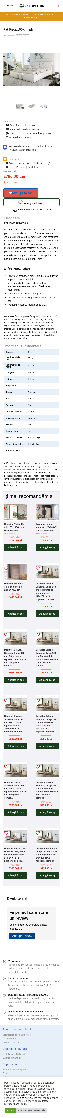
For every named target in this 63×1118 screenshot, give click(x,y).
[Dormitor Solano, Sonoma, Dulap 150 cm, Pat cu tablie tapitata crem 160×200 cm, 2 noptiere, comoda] (15, 770)
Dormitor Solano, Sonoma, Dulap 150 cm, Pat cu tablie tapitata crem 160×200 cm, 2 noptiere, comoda (15, 790)
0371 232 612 (32, 14)
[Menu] (8, 5)
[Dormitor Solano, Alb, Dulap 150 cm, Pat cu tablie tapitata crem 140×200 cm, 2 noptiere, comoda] (47, 836)
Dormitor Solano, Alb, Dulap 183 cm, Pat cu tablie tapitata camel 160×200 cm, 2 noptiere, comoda (15, 854)
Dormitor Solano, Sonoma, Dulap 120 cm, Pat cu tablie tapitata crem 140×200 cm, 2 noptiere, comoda (15, 658)
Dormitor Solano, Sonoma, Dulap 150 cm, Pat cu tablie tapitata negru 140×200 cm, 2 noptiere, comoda (46, 591)
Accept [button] (10, 1110)
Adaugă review (22, 936)
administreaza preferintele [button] (31, 1110)
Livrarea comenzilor (12, 1057)
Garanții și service (11, 1042)
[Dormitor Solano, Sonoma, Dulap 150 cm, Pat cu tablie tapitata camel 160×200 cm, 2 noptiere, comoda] (47, 704)
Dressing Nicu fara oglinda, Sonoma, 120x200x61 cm (14, 586)
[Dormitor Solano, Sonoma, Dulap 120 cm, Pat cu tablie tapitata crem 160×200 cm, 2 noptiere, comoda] (47, 638)
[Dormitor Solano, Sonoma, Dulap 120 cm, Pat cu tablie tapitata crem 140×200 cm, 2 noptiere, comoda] (15, 638)
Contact (6, 1073)
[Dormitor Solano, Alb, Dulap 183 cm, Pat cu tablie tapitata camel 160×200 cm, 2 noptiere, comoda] (15, 836)
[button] (20, 193)
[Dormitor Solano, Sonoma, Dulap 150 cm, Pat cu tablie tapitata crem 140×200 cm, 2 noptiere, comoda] (47, 770)
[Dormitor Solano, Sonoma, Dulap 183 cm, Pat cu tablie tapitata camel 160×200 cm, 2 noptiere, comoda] (15, 704)
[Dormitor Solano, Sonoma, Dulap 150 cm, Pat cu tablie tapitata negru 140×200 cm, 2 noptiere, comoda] (47, 572)
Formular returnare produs (15, 1069)
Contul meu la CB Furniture (15, 1054)
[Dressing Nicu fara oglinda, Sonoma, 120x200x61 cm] (15, 572)
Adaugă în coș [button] (16, 547)
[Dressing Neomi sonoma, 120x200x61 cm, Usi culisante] (47, 512)
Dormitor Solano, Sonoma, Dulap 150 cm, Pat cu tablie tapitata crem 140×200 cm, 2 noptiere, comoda (47, 790)
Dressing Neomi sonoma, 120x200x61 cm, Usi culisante (46, 527)
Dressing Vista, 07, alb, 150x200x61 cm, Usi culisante (14, 527)
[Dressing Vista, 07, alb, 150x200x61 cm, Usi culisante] (15, 512)
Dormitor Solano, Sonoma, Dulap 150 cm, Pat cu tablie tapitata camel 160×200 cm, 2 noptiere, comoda (46, 724)
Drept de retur (9, 1038)
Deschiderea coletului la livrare (17, 1034)
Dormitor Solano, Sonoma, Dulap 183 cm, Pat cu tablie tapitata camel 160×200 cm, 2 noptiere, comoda (14, 724)
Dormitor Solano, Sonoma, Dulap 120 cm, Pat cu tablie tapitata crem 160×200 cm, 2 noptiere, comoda (47, 658)
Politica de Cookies (26, 1097)
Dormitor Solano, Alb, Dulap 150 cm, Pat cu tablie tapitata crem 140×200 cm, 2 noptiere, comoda (47, 854)
